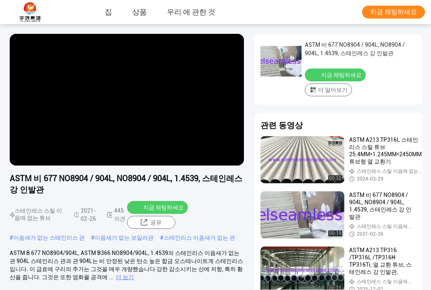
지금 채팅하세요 (393, 12)
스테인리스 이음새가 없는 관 (199, 237)
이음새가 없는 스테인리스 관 (49, 237)
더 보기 (125, 277)
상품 (139, 12)
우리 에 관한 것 (191, 12)
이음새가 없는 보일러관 (124, 237)
